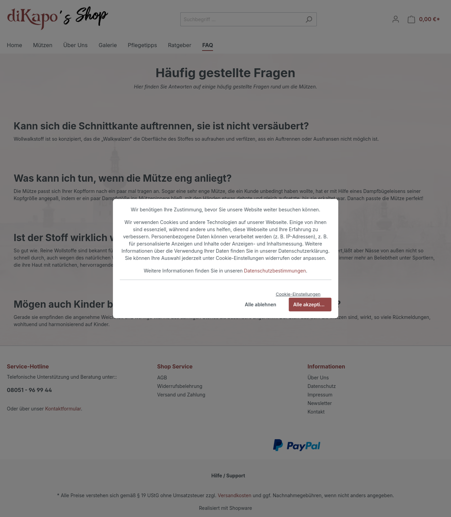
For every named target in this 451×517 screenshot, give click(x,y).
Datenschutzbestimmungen (275, 271)
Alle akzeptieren (311, 304)
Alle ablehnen (260, 304)
